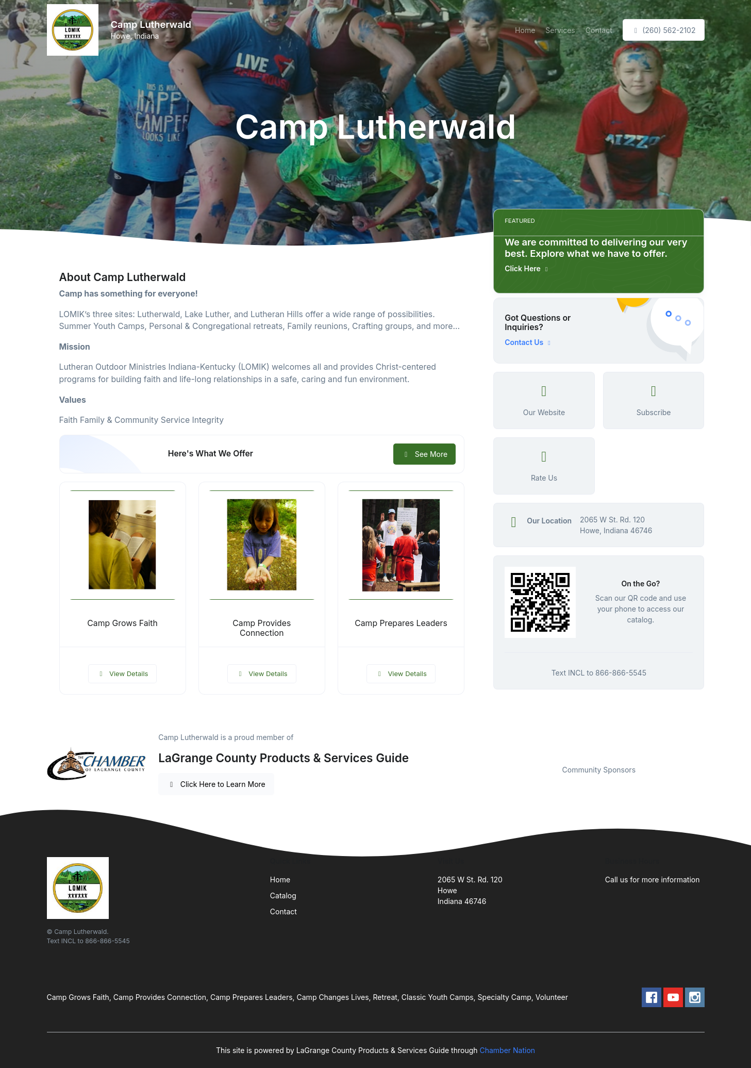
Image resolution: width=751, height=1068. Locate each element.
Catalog (283, 895)
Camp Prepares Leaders (401, 623)
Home (525, 30)
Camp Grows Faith (122, 623)
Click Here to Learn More (216, 784)
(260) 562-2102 (663, 30)
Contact (599, 30)
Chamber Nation (507, 1050)
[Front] (75, 30)
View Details (122, 673)
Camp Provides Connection (261, 628)
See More (424, 454)
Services (560, 30)
